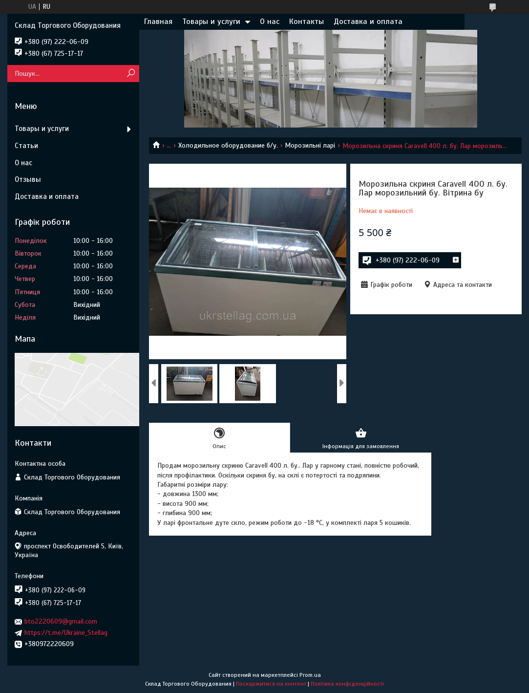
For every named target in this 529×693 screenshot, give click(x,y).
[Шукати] (130, 73)
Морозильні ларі (310, 145)
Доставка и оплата (368, 21)
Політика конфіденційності (347, 683)
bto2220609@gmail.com (60, 621)
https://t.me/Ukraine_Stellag (65, 632)
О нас (269, 21)
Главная (158, 21)
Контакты (306, 21)
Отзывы (28, 179)
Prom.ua (310, 674)
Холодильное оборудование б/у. (228, 145)
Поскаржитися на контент (271, 683)
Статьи (26, 145)
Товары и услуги (211, 21)
